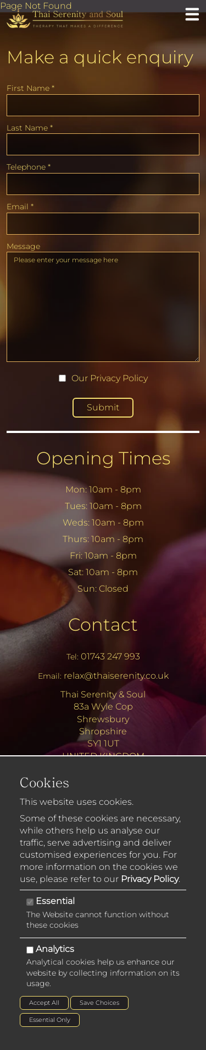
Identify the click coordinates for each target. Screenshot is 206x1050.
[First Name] (103, 105)
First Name (30, 88)
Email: (50, 676)
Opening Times (103, 458)
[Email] (103, 224)
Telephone (29, 167)
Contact (103, 624)
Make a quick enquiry (100, 57)
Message (23, 246)
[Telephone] (103, 184)
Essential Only (49, 1020)
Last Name (30, 128)
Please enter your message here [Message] (103, 307)
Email (20, 207)
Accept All (44, 1002)
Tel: (72, 657)
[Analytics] (30, 950)
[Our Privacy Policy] (62, 378)
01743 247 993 (110, 656)
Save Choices (99, 1002)
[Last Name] (103, 144)
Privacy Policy (119, 378)
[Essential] (30, 902)
